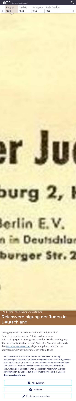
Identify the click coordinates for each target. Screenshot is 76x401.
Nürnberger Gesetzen (18, 346)
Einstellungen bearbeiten (38, 396)
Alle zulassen (38, 383)
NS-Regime (8, 311)
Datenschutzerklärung (14, 375)
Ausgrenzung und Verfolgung (28, 311)
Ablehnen (38, 389)
